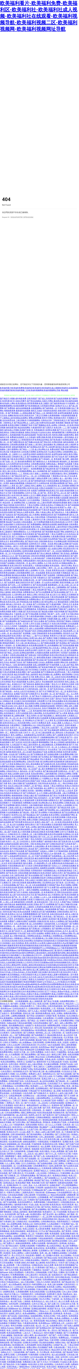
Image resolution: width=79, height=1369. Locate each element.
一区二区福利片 (58, 725)
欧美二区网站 (31, 827)
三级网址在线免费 (53, 1066)
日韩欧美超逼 (57, 1037)
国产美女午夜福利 (69, 1057)
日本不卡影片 (50, 1052)
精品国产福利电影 (57, 510)
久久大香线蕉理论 (50, 485)
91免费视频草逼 (29, 609)
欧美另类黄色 (43, 766)
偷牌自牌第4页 (33, 1105)
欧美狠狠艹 (24, 1219)
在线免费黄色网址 (67, 1001)
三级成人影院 (13, 807)
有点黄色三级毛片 (34, 681)
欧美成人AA (28, 1224)
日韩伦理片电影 (33, 761)
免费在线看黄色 (29, 560)
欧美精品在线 (43, 597)
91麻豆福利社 (27, 1279)
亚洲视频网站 (60, 776)
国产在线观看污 (41, 548)
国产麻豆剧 (71, 1342)
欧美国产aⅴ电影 (65, 507)
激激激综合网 (63, 1366)
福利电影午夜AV (51, 841)
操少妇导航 (44, 1204)
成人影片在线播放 (17, 824)
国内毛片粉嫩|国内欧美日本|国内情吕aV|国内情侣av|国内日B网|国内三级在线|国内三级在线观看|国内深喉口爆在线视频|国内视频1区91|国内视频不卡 (39, 952)
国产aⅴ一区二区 (30, 476)
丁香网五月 (10, 1103)
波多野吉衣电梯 (44, 1241)
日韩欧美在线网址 (32, 1260)
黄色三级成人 (70, 681)
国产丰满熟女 (22, 790)
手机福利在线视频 (30, 1299)
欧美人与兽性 (7, 919)
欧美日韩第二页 (37, 527)
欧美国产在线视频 (68, 652)
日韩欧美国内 (34, 1008)
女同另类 (64, 1357)
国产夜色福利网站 (34, 1134)
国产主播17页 (54, 1303)
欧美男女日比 (17, 815)
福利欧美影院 (11, 752)
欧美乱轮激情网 (25, 507)
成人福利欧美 (41, 1359)
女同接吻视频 (40, 1287)
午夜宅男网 (54, 1340)
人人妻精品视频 (25, 413)
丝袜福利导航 (49, 924)
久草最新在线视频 (42, 652)
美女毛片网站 (45, 1299)
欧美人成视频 (5, 703)
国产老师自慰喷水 (17, 880)
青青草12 (21, 1061)
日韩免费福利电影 (30, 1136)
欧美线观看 (55, 1233)
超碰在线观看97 (30, 1141)
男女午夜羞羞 (45, 759)
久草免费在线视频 (53, 1057)
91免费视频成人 (6, 928)
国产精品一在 (66, 846)
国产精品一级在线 (42, 786)
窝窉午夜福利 (21, 640)
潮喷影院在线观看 (49, 524)
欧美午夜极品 (17, 648)
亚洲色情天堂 (34, 544)
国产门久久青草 (46, 720)
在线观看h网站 (37, 1316)
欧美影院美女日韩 (50, 1144)
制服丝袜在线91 (30, 1139)
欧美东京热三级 (12, 602)
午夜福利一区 (9, 645)
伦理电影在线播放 (34, 1018)
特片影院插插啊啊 (55, 1040)
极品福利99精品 (42, 648)
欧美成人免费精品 (62, 1318)
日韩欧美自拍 (37, 1265)
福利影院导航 (58, 1117)
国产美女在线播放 (32, 875)
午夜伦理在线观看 (57, 597)
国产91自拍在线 (24, 1190)
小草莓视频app (7, 1086)
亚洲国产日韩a (27, 1069)
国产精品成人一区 (60, 916)
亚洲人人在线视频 (64, 805)
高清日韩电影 (61, 764)
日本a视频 (72, 1253)
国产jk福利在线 (24, 621)
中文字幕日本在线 (15, 756)
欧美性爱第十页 (32, 529)
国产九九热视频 (12, 1270)
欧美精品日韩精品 (60, 1175)
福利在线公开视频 (11, 430)
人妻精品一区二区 (27, 1233)
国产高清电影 (6, 1277)
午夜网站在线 (70, 432)
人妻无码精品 (68, 437)
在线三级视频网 (39, 665)
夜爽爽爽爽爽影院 (30, 914)
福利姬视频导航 (58, 432)
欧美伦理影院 (19, 459)
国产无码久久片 (54, 865)
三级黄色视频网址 (57, 1127)
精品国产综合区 (16, 662)
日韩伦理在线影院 (43, 725)
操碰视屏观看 (21, 904)
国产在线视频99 (48, 599)
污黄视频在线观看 (63, 575)
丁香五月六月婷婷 (42, 1282)
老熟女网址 (6, 1168)
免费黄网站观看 (54, 1025)
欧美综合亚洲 (40, 1025)
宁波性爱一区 (57, 1299)
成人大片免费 (64, 1301)
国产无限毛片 (47, 427)
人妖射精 (38, 1279)
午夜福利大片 (42, 577)
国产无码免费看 (35, 916)
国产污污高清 (26, 865)
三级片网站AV (9, 1146)
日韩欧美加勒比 (63, 911)
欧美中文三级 (5, 931)
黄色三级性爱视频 (19, 836)
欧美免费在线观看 (36, 645)
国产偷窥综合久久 (40, 461)
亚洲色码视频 (27, 551)
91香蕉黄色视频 (64, 408)
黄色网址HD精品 (22, 638)
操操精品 (63, 1187)
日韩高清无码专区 (38, 1366)
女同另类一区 (26, 696)
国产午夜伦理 (43, 510)
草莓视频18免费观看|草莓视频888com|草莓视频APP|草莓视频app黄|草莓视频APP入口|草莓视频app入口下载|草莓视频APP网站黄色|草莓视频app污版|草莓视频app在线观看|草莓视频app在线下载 (38, 947)
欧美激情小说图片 (69, 1296)
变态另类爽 (70, 1272)
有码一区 (19, 1103)
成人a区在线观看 (59, 1354)
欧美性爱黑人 (28, 565)
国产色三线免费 (48, 447)
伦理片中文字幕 (64, 1153)
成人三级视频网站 (59, 587)
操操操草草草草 (40, 551)
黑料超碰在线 (59, 626)
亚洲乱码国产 (27, 1066)
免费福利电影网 (50, 628)
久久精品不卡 (66, 495)
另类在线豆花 (35, 1219)
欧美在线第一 (55, 565)
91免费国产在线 (67, 861)
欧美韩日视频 (13, 425)
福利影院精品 (70, 742)
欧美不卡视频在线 (70, 1311)
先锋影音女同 (36, 911)
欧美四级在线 (53, 461)
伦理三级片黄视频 (26, 546)
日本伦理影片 (6, 1071)
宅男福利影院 (51, 517)
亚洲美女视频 (50, 430)
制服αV (62, 1144)
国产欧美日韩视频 (68, 894)
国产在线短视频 (6, 524)
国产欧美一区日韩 (63, 882)
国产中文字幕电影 (42, 635)
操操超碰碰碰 (24, 589)
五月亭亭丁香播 (71, 522)
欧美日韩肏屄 (46, 873)
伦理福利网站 (24, 558)
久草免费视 (14, 1289)
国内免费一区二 (60, 853)
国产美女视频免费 (51, 730)
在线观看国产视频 (55, 609)
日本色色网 (28, 1093)
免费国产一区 (63, 1100)
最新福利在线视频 (23, 410)
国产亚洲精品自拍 (25, 1170)
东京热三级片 (32, 926)
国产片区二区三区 (45, 836)
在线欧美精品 (53, 466)
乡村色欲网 (13, 1303)
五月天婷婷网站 (33, 500)
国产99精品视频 (16, 848)
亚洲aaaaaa (51, 1192)
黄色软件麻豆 (34, 626)
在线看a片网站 (59, 1086)
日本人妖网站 (9, 500)
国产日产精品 (72, 529)
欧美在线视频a (10, 885)
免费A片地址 (60, 1342)
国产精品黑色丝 (41, 894)
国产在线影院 (53, 471)
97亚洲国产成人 (68, 1224)
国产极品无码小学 (12, 1279)
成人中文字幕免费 (26, 718)
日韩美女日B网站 (65, 773)
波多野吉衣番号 (31, 650)
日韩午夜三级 (63, 616)
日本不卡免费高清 (38, 723)
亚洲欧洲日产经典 (59, 1122)
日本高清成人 (47, 916)
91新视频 (27, 1318)
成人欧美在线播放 (47, 1081)
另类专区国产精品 (9, 911)
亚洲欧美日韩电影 (55, 752)
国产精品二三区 (39, 413)
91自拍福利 (20, 1078)
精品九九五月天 (64, 517)
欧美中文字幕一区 (21, 1052)
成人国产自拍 (15, 894)
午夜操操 (68, 1132)
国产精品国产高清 (28, 631)
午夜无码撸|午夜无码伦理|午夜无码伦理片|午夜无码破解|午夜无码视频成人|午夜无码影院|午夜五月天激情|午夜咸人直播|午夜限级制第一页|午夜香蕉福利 (39, 974)
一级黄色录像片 (59, 1110)
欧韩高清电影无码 (49, 1219)
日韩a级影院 (59, 1238)
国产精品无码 (61, 640)
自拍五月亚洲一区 (27, 1267)
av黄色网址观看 (54, 793)
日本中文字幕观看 (66, 832)
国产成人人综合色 (66, 790)
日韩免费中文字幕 (44, 701)
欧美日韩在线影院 (18, 1231)
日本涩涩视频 (29, 1187)
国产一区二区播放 (32, 897)
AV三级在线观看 (45, 732)
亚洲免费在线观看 (7, 1178)
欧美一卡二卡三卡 (12, 1057)
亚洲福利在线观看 (11, 844)
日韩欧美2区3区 (43, 921)
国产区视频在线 (36, 754)
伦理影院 (61, 1059)
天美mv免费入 (56, 1311)
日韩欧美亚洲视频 (53, 558)
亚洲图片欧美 (68, 1141)
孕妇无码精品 (67, 783)
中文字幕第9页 (10, 790)
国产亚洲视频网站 (7, 788)
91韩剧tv (31, 1199)
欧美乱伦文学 (12, 1132)
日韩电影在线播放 (68, 865)
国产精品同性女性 (71, 1006)
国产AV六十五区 (63, 708)
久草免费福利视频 (30, 1127)
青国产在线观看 (57, 1047)
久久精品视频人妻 (40, 846)
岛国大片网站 (47, 401)
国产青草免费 (17, 822)
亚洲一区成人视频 (54, 723)
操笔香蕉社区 (32, 1231)
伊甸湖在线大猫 (25, 602)
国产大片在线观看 (16, 1216)
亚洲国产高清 (19, 694)
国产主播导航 (72, 493)
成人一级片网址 (65, 478)
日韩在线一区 (63, 425)
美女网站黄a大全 (45, 802)
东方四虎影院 (60, 788)
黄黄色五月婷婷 (67, 684)
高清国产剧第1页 (26, 430)
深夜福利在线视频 (65, 1182)
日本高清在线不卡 (20, 1008)
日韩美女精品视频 (17, 655)
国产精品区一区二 (63, 694)
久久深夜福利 (37, 1258)
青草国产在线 (16, 1296)
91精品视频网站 (12, 1233)
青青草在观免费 (70, 1088)
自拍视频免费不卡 (66, 1279)
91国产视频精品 (39, 425)
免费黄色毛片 (53, 800)
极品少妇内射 (60, 529)
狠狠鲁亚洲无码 (47, 514)
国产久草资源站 (39, 604)
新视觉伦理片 (5, 495)
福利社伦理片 (57, 873)
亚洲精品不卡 (71, 1103)
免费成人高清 (22, 708)
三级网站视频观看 (18, 1015)
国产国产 (53, 1335)
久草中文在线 (34, 623)
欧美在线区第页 (71, 795)
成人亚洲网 (46, 1146)
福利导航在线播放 (20, 916)
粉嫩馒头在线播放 (10, 1006)
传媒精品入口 (15, 439)
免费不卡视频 (17, 611)
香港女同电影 (14, 1320)
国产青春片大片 (27, 1028)
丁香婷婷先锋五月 (59, 420)
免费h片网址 (31, 1347)
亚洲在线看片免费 (52, 1306)
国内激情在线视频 (25, 665)
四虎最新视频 (15, 435)
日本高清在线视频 (49, 839)
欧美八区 (73, 1175)
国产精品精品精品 (21, 514)
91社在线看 (30, 1173)
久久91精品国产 (62, 924)
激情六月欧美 (73, 502)
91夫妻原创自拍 (19, 524)
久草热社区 (18, 1287)
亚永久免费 (49, 1265)
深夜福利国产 (12, 1209)
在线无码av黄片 (13, 1030)
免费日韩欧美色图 (43, 437)
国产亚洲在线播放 (43, 1199)
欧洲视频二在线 (29, 633)
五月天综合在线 (37, 1357)
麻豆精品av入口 (33, 643)
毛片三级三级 (21, 643)
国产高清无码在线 (30, 611)
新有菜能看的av (28, 1030)
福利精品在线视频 (27, 568)
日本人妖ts (66, 1291)
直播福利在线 (66, 766)
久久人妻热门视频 (12, 1163)
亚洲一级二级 (45, 1253)
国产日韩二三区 (14, 585)
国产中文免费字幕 (51, 887)
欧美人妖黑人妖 (46, 899)
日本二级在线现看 (46, 1136)
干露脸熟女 (37, 1270)
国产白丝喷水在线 (70, 1166)
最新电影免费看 (33, 931)
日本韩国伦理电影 (47, 406)
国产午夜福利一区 (45, 459)
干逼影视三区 (19, 614)
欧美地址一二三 (18, 868)
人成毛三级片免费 (36, 422)
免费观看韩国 (55, 766)
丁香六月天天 (53, 902)
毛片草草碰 (69, 1037)
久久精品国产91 (16, 744)
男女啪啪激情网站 (36, 679)
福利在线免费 (16, 909)
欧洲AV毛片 (14, 1040)
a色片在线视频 (73, 776)
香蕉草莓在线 (20, 1347)
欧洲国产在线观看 (28, 921)
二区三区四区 (41, 1173)
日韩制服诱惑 (25, 1303)
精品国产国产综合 (42, 1180)
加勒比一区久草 (11, 1219)
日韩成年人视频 (50, 616)
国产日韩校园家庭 (57, 1197)
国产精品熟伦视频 (59, 1328)
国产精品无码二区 (28, 657)
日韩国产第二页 (60, 1345)
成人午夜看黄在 (54, 894)
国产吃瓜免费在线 (69, 812)
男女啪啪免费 (47, 681)
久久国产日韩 (32, 1129)
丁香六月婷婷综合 (23, 1265)
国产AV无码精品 (32, 669)
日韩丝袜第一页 (38, 1110)
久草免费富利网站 (66, 1020)
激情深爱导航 (11, 427)
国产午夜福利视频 (53, 604)
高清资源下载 (53, 919)
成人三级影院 (28, 907)
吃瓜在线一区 (12, 1088)
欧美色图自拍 (21, 403)
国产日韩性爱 (20, 529)
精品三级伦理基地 (30, 744)
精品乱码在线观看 (30, 510)
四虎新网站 (67, 1207)
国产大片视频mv (18, 536)
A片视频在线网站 (66, 563)
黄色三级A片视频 (15, 783)
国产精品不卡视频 (7, 398)
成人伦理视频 (68, 759)
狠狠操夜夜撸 (9, 410)
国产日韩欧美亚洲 (53, 844)
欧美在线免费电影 (14, 1333)
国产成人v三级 (29, 648)
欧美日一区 (42, 1124)
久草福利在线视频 (42, 907)
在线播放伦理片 (10, 1011)
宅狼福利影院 (41, 633)
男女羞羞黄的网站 (30, 1311)
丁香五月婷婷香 (35, 839)
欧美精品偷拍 (6, 1091)
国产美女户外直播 (57, 795)
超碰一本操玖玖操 (28, 1340)
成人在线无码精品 (54, 1245)
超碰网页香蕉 (51, 556)
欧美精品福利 (68, 863)
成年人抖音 (18, 1161)
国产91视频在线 (47, 672)
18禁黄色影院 (70, 1047)
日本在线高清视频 (15, 1195)
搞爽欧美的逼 (13, 415)
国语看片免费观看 (25, 887)
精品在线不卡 (53, 1030)
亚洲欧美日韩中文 (57, 1003)
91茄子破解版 (21, 1364)
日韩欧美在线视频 (67, 1340)
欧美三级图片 (44, 403)
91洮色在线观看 (14, 810)
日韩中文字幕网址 (10, 1042)
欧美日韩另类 (7, 674)
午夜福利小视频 (42, 1233)
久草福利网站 (48, 1134)
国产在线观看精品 (9, 878)
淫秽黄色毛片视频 (14, 1153)
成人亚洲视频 (17, 597)
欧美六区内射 (43, 1003)
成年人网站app (70, 1098)
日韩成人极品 (28, 795)
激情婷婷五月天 (49, 1074)
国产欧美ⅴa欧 (23, 1214)
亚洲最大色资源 (53, 1255)
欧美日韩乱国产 (50, 807)
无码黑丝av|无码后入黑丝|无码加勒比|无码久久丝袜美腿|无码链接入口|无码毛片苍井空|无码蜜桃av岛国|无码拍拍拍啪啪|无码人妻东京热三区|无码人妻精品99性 (39, 962)
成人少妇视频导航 (40, 471)
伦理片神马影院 (30, 1197)
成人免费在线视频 (53, 1071)
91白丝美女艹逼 (54, 749)
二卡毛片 (14, 1248)
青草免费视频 (16, 1013)
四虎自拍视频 (31, 1124)
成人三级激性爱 (36, 1001)
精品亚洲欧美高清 (55, 1035)
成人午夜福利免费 (26, 800)
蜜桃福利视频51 (8, 643)
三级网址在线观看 (61, 1129)
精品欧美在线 (49, 527)
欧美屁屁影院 (30, 701)
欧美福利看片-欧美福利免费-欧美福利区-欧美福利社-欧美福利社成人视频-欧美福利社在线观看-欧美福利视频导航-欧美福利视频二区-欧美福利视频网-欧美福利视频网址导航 (38, 16)
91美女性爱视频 (8, 672)
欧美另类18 (59, 1265)
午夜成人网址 (45, 512)
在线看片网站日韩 (60, 662)
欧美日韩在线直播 (45, 1112)
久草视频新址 (45, 928)
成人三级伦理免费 (44, 502)
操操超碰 (36, 1149)
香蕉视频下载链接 (63, 422)
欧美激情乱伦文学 (21, 1071)
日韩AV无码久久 (12, 771)
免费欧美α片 (57, 781)
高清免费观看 (55, 861)
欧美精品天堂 (17, 793)
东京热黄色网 (10, 1214)
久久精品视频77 (54, 1224)
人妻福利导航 (17, 580)
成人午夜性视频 (24, 832)
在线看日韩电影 (21, 737)
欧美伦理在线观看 (55, 834)
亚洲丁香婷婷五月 (7, 737)
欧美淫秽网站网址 (19, 761)
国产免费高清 (38, 747)
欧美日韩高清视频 (37, 1291)
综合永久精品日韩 (15, 786)
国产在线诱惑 (9, 582)
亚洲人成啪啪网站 (69, 1066)
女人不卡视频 (42, 793)
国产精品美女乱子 (10, 1357)
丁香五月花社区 (15, 1337)
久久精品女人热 (64, 747)
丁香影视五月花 (57, 476)
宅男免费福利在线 (50, 1279)
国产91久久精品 (44, 587)
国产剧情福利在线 (38, 481)
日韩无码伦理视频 (37, 556)
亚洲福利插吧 (20, 1018)
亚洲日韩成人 (12, 1366)
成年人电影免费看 (14, 1318)
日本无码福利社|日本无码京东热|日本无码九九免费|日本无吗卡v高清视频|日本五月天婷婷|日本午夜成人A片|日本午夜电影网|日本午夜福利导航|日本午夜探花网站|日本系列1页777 (39, 988)
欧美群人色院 (52, 1020)
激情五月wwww (7, 1328)
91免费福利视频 (43, 522)
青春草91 (45, 1260)
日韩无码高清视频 (63, 1236)
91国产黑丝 (19, 1049)
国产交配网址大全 (22, 754)
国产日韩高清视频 (45, 580)
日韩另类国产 (32, 398)
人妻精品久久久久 (7, 556)
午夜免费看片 (15, 725)
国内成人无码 (11, 604)
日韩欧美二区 (26, 834)
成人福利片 (40, 1153)
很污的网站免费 (46, 761)
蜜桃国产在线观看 (65, 464)
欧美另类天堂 (57, 880)
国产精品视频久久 (47, 715)
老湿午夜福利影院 (15, 863)
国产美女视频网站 (39, 1209)
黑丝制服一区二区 (71, 926)
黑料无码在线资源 (64, 892)
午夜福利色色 (15, 452)
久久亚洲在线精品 (15, 609)
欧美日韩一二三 (60, 427)
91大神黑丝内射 (43, 483)
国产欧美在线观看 (13, 747)
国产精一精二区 (39, 507)
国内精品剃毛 (52, 1243)
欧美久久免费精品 (57, 921)
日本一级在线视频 (29, 1238)
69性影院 (27, 1083)
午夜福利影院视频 (67, 415)
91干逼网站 (58, 1076)
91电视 (17, 1262)
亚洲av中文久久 (61, 406)
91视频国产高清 (25, 425)
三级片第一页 (44, 689)
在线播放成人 (45, 890)
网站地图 (64, 390)
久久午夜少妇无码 (51, 563)
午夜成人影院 (46, 781)
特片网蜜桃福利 (54, 495)
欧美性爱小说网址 (44, 735)
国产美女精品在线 (13, 631)
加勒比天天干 (6, 1352)
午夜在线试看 (59, 1347)
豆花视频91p (44, 1250)
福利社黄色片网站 (70, 454)
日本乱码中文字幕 (68, 1303)
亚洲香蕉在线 (72, 890)
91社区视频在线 (10, 711)
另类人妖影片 (30, 880)
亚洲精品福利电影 (9, 933)
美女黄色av (29, 1287)
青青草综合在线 (58, 570)
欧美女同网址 (54, 815)
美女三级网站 (67, 848)
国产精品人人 (52, 1267)
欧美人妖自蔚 (28, 848)
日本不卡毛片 (38, 730)
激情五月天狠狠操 (68, 594)
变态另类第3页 (8, 529)
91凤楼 (3, 1362)
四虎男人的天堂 (35, 1115)
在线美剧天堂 (57, 1274)
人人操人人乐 (6, 1124)
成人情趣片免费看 (32, 706)
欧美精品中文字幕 (32, 1207)
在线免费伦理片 (56, 1325)
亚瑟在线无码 (42, 902)
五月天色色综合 (69, 534)
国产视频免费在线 (34, 1122)
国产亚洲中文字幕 (55, 1359)
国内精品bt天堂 (66, 481)
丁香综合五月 (37, 1333)
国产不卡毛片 (43, 1362)
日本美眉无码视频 (58, 817)
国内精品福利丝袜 (30, 587)
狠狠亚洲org (24, 1366)
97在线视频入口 (43, 1195)
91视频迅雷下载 (67, 573)
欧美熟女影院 (5, 456)
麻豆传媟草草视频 (42, 858)
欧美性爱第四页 (63, 556)
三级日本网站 (41, 568)
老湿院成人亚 (9, 640)
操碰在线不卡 (7, 781)
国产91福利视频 (52, 665)
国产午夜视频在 (60, 1028)
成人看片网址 (41, 1330)
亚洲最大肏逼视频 (27, 1245)
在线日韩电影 (55, 848)
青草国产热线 (32, 1349)
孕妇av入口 (44, 1311)
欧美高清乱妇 (55, 686)
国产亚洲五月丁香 (21, 616)
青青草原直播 (39, 1320)
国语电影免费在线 (43, 1013)
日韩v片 (14, 1180)
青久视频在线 (58, 444)
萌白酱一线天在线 (61, 778)
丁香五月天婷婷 (47, 498)
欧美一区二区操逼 (25, 604)
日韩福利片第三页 (19, 456)
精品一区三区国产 (30, 769)
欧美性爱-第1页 (8, 401)
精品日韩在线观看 (58, 1195)
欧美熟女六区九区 (15, 914)
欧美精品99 (29, 1049)
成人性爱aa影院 (63, 606)
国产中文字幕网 (45, 691)
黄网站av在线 (16, 1187)
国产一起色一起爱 (57, 614)
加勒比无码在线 (31, 432)
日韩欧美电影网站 (71, 1018)
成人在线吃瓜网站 (55, 548)
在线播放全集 (32, 817)
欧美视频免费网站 (25, 471)
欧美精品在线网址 (20, 418)
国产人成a (48, 1190)
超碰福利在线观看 (47, 706)
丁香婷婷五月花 (47, 500)
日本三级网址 (53, 478)
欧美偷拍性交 (34, 1146)
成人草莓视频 (24, 1308)
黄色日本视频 (16, 1325)
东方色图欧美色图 (42, 686)
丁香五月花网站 (33, 505)
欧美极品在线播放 (56, 718)
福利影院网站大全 (15, 667)
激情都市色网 (51, 413)
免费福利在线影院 (17, 437)
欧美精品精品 (19, 669)
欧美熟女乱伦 (57, 560)
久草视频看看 (43, 1197)
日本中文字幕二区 (32, 493)
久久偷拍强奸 (31, 502)
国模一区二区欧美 (53, 677)
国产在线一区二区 (9, 461)
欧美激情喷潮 (58, 761)
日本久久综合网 (13, 1045)
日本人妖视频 (11, 1190)
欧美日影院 (52, 1366)
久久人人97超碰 (58, 1078)
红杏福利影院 (57, 824)
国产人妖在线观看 (71, 718)
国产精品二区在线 (11, 652)
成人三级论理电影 (35, 1064)
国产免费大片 (9, 1243)
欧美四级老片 (9, 713)
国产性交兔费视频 (7, 805)
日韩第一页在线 (47, 544)
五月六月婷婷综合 (28, 1163)
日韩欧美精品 (57, 657)
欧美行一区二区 (12, 841)
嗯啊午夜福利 (41, 495)
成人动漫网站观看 (14, 1224)
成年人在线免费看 (36, 628)
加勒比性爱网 (41, 478)
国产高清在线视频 (66, 645)
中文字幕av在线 (28, 1098)
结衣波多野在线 (8, 420)
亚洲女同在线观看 (62, 599)
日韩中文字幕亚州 (48, 640)
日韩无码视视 (38, 1042)
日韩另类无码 (28, 858)
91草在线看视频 (7, 1129)
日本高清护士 (24, 841)
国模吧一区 (40, 1255)
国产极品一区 (62, 909)
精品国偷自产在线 (40, 752)
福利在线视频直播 (23, 408)
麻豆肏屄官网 (51, 606)
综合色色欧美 (43, 861)
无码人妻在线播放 (32, 764)
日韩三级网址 (59, 1163)
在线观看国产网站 (67, 815)
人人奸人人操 (45, 897)
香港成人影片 (28, 473)
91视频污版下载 (6, 459)
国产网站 (48, 1086)
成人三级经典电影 (63, 810)
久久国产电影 (57, 759)
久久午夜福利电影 (34, 531)
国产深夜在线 (30, 655)
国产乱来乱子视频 (62, 904)
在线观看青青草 (59, 1011)
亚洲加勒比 (22, 1011)
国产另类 (47, 1107)
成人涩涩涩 (68, 1035)
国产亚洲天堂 (48, 1115)
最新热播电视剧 (35, 1212)
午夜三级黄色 (42, 919)
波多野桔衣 (17, 1311)
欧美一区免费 (49, 679)
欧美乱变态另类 (21, 1306)
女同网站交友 (29, 1095)
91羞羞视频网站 (33, 420)
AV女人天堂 (42, 1139)
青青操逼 (61, 1008)
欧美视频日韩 (18, 1345)
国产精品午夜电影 (7, 505)
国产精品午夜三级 (37, 1071)
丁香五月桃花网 (37, 589)
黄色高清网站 (58, 802)
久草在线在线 (69, 732)
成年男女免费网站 (60, 836)
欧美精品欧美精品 (65, 870)
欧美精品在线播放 (47, 776)
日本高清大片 (41, 749)
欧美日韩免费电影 (68, 677)
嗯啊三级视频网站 (71, 1076)
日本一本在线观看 (37, 573)
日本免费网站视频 (66, 754)
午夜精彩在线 (34, 1100)
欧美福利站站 (70, 703)
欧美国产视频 (46, 1011)
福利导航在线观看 (44, 827)
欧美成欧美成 (17, 798)
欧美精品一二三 (16, 473)
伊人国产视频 (23, 839)
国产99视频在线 (18, 539)
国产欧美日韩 (11, 873)
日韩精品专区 (22, 1221)
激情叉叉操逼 (36, 410)
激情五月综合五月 (27, 1330)
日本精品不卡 (46, 623)
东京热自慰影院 (49, 713)
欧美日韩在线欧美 (71, 701)
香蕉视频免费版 (63, 829)
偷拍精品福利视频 (50, 1120)
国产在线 (69, 1151)
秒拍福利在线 (72, 764)
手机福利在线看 (10, 490)
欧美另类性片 (20, 505)
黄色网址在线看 (56, 858)
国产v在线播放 (42, 815)
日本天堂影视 (67, 749)
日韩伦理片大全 (72, 1197)
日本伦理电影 (5, 681)
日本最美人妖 (44, 669)
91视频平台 (32, 1241)
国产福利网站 (57, 928)
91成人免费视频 (57, 1151)
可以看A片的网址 (55, 452)
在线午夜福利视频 (66, 490)
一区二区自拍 (42, 1103)
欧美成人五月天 (61, 931)
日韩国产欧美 (51, 1015)
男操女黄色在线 (33, 640)
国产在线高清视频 (60, 398)
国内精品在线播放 (19, 575)
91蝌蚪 (61, 1272)
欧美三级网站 (17, 1253)
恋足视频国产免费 (45, 1347)
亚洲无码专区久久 (9, 723)
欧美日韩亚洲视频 (15, 510)
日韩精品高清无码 (62, 868)
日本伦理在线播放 (40, 1023)
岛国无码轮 (15, 1076)
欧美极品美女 (7, 614)
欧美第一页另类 (22, 623)
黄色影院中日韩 (29, 1296)
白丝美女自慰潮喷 (51, 582)
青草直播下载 (59, 459)
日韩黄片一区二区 (22, 788)
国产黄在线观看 (15, 1037)
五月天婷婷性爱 (12, 464)
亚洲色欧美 (58, 1313)
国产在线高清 (57, 926)
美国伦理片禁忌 (58, 1228)
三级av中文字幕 (27, 677)
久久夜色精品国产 (38, 558)
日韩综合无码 (46, 420)
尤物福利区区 (20, 766)
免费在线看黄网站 (20, 1277)
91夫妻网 (59, 1018)
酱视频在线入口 (34, 1168)
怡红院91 (4, 1313)
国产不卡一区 (71, 592)
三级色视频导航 (50, 773)
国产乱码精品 (43, 756)
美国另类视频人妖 (66, 582)
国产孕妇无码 (45, 442)
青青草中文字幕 (56, 635)
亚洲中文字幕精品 (55, 546)
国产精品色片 (26, 810)
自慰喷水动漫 (28, 686)
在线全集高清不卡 (53, 1156)
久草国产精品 (65, 902)
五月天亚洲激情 (6, 1105)
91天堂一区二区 (50, 747)
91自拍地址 (4, 1248)
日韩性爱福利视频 (40, 865)
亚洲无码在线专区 (7, 829)
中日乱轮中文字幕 (69, 1071)
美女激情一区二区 (48, 694)
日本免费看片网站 (22, 1086)
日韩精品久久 (6, 1100)
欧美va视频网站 (29, 1313)
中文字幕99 (24, 1357)
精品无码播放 (44, 674)
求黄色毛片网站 (13, 1192)
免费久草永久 (40, 677)
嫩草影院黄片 (6, 1069)
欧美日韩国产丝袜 (32, 781)
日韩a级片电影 (33, 1151)
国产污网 (71, 1158)
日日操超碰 (46, 1158)
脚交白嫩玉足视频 (61, 544)
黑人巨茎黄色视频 (61, 720)
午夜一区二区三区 (11, 718)
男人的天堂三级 (24, 481)
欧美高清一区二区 (26, 856)
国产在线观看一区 (32, 1158)
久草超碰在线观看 (26, 548)
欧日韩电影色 (70, 655)
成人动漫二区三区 (68, 585)
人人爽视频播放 (8, 628)
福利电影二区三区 (43, 1032)
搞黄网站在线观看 (15, 907)
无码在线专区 (66, 1209)
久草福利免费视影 (45, 1296)
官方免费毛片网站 (19, 1168)
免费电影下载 (57, 553)
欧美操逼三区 (32, 691)
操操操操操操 (17, 795)
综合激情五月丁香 (27, 1359)
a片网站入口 (45, 1105)
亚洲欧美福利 (45, 703)
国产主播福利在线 (8, 1199)
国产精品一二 (28, 635)
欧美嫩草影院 (59, 1190)
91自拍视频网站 (32, 536)
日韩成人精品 (66, 648)
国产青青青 (67, 1231)
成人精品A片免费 (25, 606)
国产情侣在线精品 (34, 401)
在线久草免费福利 (16, 1272)
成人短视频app (25, 1042)
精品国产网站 (59, 531)
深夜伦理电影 (17, 592)
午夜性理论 (30, 1272)
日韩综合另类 (18, 478)
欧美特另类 (49, 1277)
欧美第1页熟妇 (33, 904)
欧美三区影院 (29, 1228)
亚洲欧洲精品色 (22, 645)
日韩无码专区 (69, 1284)
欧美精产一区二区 (58, 1049)
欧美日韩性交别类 (66, 471)
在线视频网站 (36, 408)
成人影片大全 (55, 594)
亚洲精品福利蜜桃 (26, 652)
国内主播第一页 (29, 863)
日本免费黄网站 (60, 500)
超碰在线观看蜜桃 (23, 1243)
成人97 (74, 1219)
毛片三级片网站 (6, 1049)
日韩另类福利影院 (55, 1006)
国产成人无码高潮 (45, 398)
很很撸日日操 (38, 602)
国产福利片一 (25, 468)
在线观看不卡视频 (7, 1074)
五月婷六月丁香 (6, 1151)
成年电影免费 (20, 398)
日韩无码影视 (16, 1032)
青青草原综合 (30, 539)
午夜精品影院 (43, 1141)
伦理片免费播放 (37, 1052)
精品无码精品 (51, 1320)
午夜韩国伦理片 (27, 1294)
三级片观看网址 (12, 449)
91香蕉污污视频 (33, 899)
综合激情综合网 (15, 1141)
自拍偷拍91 (40, 1015)
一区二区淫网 (47, 1216)
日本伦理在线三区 (69, 1156)
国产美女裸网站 (41, 812)
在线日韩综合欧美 (57, 914)
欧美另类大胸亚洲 (30, 742)
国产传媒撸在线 (33, 456)
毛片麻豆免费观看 (51, 1064)
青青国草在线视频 (34, 575)
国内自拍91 (30, 1328)
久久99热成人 (57, 1098)
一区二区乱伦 (28, 1153)
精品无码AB (5, 1299)
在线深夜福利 (23, 853)
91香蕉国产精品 (53, 885)
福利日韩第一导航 (26, 844)
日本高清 (71, 1049)
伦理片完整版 (63, 1335)
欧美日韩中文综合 (53, 740)
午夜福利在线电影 (49, 410)
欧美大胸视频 (56, 819)
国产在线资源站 (36, 788)
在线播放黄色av (30, 735)
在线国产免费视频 (38, 490)
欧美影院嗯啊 (18, 406)
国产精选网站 (50, 810)
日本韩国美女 (19, 919)
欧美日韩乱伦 (45, 1349)
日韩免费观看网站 (30, 667)
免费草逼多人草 (58, 1323)
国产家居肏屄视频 (45, 667)
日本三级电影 (68, 546)
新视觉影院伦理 (27, 439)
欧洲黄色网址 (36, 1214)
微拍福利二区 (64, 461)
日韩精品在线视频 (53, 878)
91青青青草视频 (41, 800)
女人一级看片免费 (27, 1088)
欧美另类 (57, 1149)
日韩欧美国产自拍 (16, 1081)
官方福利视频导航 (32, 776)
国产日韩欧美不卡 (41, 1093)
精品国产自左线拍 (13, 522)
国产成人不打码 (17, 1158)
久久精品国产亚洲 (48, 1100)
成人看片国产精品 (37, 829)
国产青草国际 (13, 413)
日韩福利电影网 (65, 1267)
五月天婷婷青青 (46, 1226)
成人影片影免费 (67, 1139)
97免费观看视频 (17, 1274)
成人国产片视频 (15, 1139)
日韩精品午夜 (7, 701)
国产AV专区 (46, 1207)
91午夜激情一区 (72, 403)
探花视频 (14, 1110)
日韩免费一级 (30, 902)
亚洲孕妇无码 (41, 452)
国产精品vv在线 (46, 1129)
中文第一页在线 (44, 570)
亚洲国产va (31, 1061)
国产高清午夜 (43, 914)
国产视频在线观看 (57, 756)
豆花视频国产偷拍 (42, 1049)
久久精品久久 (67, 723)
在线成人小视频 (46, 851)
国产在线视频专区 (29, 783)
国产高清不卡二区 (19, 931)
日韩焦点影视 (55, 1170)
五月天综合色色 (34, 708)
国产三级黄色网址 (42, 848)
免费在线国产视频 (57, 449)
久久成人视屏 (25, 1132)
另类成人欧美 (50, 1059)
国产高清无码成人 (57, 689)
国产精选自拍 (28, 684)
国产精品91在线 (31, 541)
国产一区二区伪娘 (62, 727)
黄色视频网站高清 (16, 1025)
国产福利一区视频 (18, 1003)
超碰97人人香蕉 (8, 485)
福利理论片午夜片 (66, 589)
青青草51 (23, 1064)
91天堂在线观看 (16, 858)
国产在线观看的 (41, 466)
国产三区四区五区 (62, 1134)
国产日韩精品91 (29, 793)
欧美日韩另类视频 (59, 623)
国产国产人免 (39, 1156)
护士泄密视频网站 (70, 1185)
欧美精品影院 (68, 439)
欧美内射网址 (5, 798)
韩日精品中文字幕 (28, 577)
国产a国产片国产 (18, 827)
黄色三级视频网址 (70, 473)
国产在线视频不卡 (39, 1035)
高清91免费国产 (37, 841)
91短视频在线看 (60, 541)
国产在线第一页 (15, 1136)
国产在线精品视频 (51, 754)
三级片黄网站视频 (40, 834)
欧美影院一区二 (7, 1035)
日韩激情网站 (67, 452)
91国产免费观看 (30, 1337)
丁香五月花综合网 (66, 1270)
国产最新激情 (5, 715)
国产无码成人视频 (58, 1250)
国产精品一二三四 (26, 449)
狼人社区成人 (54, 648)
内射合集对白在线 (43, 560)
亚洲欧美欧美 (12, 1185)
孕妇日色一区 (5, 759)
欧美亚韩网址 (16, 551)
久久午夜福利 (30, 437)
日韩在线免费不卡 (27, 1006)
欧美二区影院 (63, 1042)
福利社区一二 (32, 766)
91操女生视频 (42, 1289)
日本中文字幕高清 (15, 749)
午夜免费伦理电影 (58, 536)
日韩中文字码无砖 (11, 589)
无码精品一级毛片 (11, 546)
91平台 (42, 1231)
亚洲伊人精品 (40, 822)
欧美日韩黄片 (17, 635)
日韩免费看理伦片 (40, 1166)
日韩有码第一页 (72, 1059)
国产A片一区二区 (59, 691)
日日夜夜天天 (7, 669)
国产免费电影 (9, 408)
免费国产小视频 (14, 921)
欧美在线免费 (30, 553)
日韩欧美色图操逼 (17, 432)
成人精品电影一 (70, 1359)
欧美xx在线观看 (24, 911)
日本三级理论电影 (17, 875)
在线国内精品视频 (55, 1095)
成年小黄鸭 (29, 1335)
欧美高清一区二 (55, 783)
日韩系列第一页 (21, 563)
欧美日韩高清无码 (26, 415)
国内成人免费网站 (32, 727)
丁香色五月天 (66, 604)
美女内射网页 (66, 686)
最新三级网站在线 (28, 1112)
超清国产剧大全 (17, 1207)
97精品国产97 (34, 1091)
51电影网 (39, 1187)
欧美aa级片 (17, 1197)
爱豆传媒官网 (25, 1270)
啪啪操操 (8, 1212)
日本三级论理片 (31, 1274)
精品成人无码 (64, 1219)
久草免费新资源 (14, 466)
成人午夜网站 (34, 514)
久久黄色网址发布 (19, 594)
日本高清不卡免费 (62, 1364)
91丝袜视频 (62, 1212)
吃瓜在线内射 (68, 781)
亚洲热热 (55, 1105)
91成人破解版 (7, 1335)
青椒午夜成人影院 (59, 1199)
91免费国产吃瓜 (57, 1180)
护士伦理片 (42, 1045)
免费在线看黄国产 (32, 1216)
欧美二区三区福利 (25, 752)
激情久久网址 (32, 594)
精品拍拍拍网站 (24, 427)
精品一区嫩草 (38, 810)
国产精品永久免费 (20, 512)
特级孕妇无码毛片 (7, 1059)
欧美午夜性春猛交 (60, 769)
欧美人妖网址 (52, 425)
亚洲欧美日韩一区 (30, 580)
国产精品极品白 (29, 815)
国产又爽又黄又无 (16, 1173)
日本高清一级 (68, 1124)
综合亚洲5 (30, 1255)
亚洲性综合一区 (64, 771)
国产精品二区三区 (51, 589)
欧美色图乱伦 (20, 1129)
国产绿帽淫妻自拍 (17, 442)
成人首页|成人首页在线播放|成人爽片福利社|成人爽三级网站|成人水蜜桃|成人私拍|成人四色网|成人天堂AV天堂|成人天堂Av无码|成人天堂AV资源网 (39, 969)
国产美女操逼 (38, 660)
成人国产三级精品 (23, 485)
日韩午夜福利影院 (18, 1134)
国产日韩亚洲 (60, 737)
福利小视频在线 (6, 1047)
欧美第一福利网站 (35, 790)
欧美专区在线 (32, 488)
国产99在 (30, 1015)
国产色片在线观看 (64, 1074)
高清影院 (7, 1253)
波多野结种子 (55, 652)
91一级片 (9, 1347)
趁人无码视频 (63, 485)
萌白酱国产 (44, 1127)
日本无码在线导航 (39, 1083)
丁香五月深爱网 (56, 534)
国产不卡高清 (30, 1103)
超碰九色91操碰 (28, 1262)
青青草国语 (5, 1187)
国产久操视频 (9, 1120)
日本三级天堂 (18, 706)
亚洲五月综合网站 (15, 769)
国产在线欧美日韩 (48, 764)
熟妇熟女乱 (68, 1294)
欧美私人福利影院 (58, 669)
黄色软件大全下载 (70, 633)
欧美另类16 (17, 1127)
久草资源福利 (16, 1093)
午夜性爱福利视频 (36, 616)
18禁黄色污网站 (61, 706)
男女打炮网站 (66, 885)
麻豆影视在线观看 (22, 829)
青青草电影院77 (64, 1221)
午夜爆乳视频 (52, 619)
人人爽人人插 (23, 498)
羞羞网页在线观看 (47, 868)
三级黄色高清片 (28, 1192)
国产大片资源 (7, 764)
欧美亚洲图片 (21, 672)
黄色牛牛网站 (47, 418)
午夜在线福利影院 (45, 1238)
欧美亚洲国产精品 (30, 798)
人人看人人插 (7, 902)
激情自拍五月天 (50, 805)
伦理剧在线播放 (31, 459)
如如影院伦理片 (51, 1187)
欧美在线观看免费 (66, 1120)
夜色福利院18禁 (39, 711)
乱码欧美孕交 (45, 1354)
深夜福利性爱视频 (59, 502)
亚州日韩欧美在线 (62, 1277)
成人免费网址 (55, 674)
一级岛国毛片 (9, 623)
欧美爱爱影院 (23, 544)
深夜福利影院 (19, 902)
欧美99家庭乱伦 (14, 577)
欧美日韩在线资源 (65, 822)
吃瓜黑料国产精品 (55, 539)
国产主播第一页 (37, 582)
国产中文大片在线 (64, 430)
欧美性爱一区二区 (70, 928)
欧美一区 (60, 1132)
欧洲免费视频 (36, 468)
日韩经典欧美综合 (45, 541)
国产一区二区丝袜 (54, 551)
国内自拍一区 (25, 771)
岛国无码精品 (24, 1316)
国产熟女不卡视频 (39, 696)
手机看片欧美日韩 (43, 435)
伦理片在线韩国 (22, 713)
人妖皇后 (69, 1323)
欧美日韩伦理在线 (57, 655)
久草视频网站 (6, 1020)
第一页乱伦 (52, 1330)
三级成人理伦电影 (62, 1136)
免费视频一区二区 (50, 790)
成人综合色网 (68, 856)
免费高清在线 (57, 863)
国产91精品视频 (31, 614)
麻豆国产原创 (41, 1040)
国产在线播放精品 (67, 800)
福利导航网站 (67, 674)
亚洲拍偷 (63, 1243)
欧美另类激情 (28, 534)
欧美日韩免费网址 (8, 1061)
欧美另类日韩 (17, 495)
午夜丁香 (57, 1296)
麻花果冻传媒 (59, 401)
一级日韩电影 (41, 1095)
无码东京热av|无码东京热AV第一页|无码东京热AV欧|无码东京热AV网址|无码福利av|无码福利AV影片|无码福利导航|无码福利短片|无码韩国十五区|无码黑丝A (39, 940)
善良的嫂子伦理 (38, 1182)
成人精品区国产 (16, 633)
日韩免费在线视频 (17, 444)
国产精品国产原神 (70, 1352)
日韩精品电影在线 (17, 689)
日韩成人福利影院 (20, 1212)
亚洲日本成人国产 (59, 1146)
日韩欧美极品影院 (47, 529)
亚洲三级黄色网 (56, 1166)
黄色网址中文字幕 (32, 720)
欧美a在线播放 (40, 1069)
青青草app (55, 1107)
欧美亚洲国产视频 (23, 1182)
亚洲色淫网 (69, 1040)
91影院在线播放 (52, 481)
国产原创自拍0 (56, 1088)
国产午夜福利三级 (7, 1221)
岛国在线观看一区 (36, 892)
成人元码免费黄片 (36, 924)
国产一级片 (54, 1023)
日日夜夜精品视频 (24, 1166)
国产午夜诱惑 (45, 875)
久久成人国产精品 (67, 665)
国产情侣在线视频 (20, 679)
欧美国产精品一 (68, 696)
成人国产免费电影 (58, 1161)
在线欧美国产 (55, 1185)
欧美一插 (70, 1086)
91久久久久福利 (59, 488)
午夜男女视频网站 (9, 853)
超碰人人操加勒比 (42, 473)
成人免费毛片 (49, 788)
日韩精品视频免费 (43, 631)
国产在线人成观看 (71, 1325)
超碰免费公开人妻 (43, 863)
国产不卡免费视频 (47, 904)
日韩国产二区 (28, 786)
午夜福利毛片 (22, 1059)
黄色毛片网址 (66, 565)
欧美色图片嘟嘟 (52, 832)
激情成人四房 (73, 713)
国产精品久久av (47, 853)
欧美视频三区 (57, 631)
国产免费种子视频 (50, 638)
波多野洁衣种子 (72, 1032)
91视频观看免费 (66, 660)
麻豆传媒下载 (51, 829)
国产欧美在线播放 (58, 592)
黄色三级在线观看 (11, 619)
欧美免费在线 (41, 1030)
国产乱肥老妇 (50, 621)
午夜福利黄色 (19, 1124)
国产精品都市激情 (42, 534)
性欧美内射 (40, 1192)
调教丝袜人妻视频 (30, 1250)
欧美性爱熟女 (47, 1091)
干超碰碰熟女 (23, 626)
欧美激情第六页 (50, 892)
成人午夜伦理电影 (38, 517)
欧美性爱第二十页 (48, 1008)
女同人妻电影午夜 (21, 924)
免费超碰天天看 (29, 1362)
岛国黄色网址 (68, 435)
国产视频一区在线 (7, 754)
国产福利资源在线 (57, 403)
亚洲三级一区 (14, 1098)
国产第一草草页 (46, 493)
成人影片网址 (38, 807)
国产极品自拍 (51, 507)
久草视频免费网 (22, 1291)
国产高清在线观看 (40, 585)
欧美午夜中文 (20, 1105)
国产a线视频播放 (49, 911)
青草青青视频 (32, 403)
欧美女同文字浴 (27, 894)
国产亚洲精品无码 (34, 447)
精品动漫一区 (8, 502)
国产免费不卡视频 (59, 798)
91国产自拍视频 (41, 856)
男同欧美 (47, 1122)
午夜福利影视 (20, 1151)
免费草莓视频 (39, 1202)
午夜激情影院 (17, 802)
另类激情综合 (42, 609)
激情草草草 (41, 1061)
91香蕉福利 (40, 1267)
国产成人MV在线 (68, 878)
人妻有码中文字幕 (38, 519)
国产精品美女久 (58, 512)
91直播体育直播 (71, 570)
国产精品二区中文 (17, 890)
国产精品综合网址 (53, 1231)
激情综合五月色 (31, 1161)
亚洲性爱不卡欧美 (54, 1294)
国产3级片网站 (13, 1028)
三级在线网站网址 (43, 1098)
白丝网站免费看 (16, 587)
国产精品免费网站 (7, 638)
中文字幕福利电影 (60, 851)
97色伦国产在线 (24, 933)
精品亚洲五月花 (52, 490)
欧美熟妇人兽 (20, 1107)
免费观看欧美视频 (7, 766)
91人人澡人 (7, 1117)
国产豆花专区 (17, 742)
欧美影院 (62, 1015)
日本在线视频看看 (39, 885)
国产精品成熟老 (33, 759)
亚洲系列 (54, 1337)
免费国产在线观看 (19, 698)
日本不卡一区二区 (30, 732)
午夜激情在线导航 (30, 1323)
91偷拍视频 (65, 1173)
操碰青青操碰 (62, 524)
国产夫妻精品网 (71, 456)
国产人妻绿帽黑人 (36, 1178)
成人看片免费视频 (45, 769)
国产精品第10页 (68, 1282)
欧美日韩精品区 (54, 846)
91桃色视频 (33, 1354)
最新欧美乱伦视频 (42, 684)
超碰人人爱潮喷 (28, 1057)
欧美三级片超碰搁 (55, 1284)
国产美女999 (48, 1214)
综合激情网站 (34, 1221)
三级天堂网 (5, 1015)
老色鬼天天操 (43, 594)
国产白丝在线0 (44, 817)
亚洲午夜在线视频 (19, 899)
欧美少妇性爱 (59, 899)
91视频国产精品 (15, 1323)
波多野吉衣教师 (29, 454)
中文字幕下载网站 (11, 730)
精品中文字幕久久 (11, 1294)
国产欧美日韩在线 (17, 650)
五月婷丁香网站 (19, 861)
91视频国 (58, 1333)
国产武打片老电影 (20, 892)
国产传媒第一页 (32, 1352)
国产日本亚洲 (66, 844)
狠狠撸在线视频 (8, 740)
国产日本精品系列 (62, 1115)
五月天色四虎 (65, 466)
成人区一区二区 (42, 1325)
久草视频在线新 (43, 476)
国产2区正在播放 (37, 621)
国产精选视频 (47, 531)
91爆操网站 (40, 1245)
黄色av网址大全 (50, 602)
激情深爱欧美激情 (43, 657)
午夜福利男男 (36, 427)
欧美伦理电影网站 (11, 507)
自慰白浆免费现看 (14, 1083)
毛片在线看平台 (27, 466)
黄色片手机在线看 (17, 851)
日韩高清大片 (5, 476)
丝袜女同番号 (20, 401)
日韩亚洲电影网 (15, 1095)
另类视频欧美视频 (14, 1362)
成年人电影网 (70, 444)
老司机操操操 (57, 437)
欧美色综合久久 (38, 1301)
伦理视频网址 (72, 1127)
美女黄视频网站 (12, 558)
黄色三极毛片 (39, 1066)
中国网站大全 (47, 778)
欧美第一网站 (34, 512)
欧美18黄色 (45, 1151)
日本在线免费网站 (12, 1112)
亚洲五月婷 (46, 1078)
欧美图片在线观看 (61, 498)
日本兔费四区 (48, 1018)
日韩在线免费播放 (60, 580)
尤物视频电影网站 (47, 737)
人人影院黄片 (22, 1178)
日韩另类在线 (43, 783)
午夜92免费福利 (43, 655)
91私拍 (64, 1025)
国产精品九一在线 (9, 665)
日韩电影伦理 (30, 483)
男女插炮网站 (44, 536)
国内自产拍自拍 (62, 698)
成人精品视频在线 (45, 744)
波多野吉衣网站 (12, 468)
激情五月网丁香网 (59, 1054)
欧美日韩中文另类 (36, 1364)
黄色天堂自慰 (55, 907)
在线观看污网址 (25, 730)
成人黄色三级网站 (36, 563)
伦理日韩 (16, 1069)
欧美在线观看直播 (17, 776)
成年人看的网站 (66, 1023)
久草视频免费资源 (61, 744)
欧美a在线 (75, 1069)
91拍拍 (66, 1061)
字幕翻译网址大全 (28, 725)
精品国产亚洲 (30, 919)
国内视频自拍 (34, 873)
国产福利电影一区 (49, 408)
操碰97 (49, 1110)
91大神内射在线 (31, 689)
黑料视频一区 (22, 1146)
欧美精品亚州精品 (42, 439)
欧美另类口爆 (54, 1139)
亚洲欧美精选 (51, 1042)
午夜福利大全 (7, 616)
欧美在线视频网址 (55, 633)
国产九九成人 (34, 1011)
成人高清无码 (66, 558)
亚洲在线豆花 (9, 1182)
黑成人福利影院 (31, 674)
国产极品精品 (32, 836)
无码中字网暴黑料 (49, 708)
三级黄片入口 (17, 454)
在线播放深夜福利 (59, 897)
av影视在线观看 (65, 887)
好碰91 (43, 1020)
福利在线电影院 (45, 926)
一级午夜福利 (11, 606)
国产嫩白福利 (68, 657)
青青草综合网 (19, 781)
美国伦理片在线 (16, 732)
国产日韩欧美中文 (32, 694)
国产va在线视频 (33, 672)
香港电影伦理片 (59, 418)
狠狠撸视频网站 (6, 406)
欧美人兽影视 (73, 1349)
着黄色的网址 (68, 824)
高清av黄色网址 (37, 773)
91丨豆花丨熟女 (26, 1185)
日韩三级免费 (29, 1195)
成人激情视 (40, 1262)
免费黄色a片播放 (66, 730)
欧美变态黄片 (60, 679)
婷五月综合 (40, 1057)
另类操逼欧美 (39, 430)
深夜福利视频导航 (19, 447)
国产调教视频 (25, 1209)
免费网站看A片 (35, 599)
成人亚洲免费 (9, 1265)
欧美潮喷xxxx (44, 1323)
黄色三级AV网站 (35, 713)
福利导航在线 (9, 904)
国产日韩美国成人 (70, 635)
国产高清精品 (61, 643)
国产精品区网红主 (21, 422)
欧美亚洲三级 (45, 1274)
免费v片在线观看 (39, 1243)
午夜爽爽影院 (17, 534)
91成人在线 (34, 1204)
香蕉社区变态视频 (53, 573)
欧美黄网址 (49, 1364)
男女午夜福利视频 (19, 681)
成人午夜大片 (51, 1301)
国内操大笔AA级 (62, 447)
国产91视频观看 (62, 468)
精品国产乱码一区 (68, 740)
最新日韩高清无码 (23, 582)
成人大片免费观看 (12, 1054)
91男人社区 (36, 1318)
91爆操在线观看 (18, 570)
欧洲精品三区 (68, 834)
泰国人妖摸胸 (13, 773)
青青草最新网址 (18, 703)
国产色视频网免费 (61, 514)
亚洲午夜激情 (70, 725)
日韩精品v (4, 1289)
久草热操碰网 (30, 1345)
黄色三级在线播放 (45, 444)
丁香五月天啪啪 (41, 415)
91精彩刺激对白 (56, 473)
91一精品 (35, 1132)
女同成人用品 (13, 548)
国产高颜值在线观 (30, 662)
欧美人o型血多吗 (54, 696)
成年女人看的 (70, 914)
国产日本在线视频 (69, 577)
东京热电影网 (26, 846)
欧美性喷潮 (48, 1028)
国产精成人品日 (44, 1054)
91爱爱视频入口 (35, 778)
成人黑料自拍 (57, 732)
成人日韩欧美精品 (23, 1258)
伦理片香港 (13, 1064)
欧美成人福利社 (12, 519)
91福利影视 (37, 1144)
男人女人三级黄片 (68, 1306)
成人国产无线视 (10, 832)
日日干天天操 (64, 711)
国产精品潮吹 (53, 1209)
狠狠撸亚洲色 (67, 551)
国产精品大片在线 (10, 1267)
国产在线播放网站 (9, 621)
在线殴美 (66, 1069)
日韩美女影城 (71, 817)
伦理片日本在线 (8, 599)
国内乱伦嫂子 (30, 478)
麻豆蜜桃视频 (26, 660)
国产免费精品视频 (22, 1035)
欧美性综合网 (11, 887)
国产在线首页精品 (60, 667)
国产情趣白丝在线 (32, 442)
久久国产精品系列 (68, 1178)
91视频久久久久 (72, 1163)
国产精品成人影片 (44, 1175)
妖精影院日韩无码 (43, 454)
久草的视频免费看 (22, 573)
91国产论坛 (32, 1003)
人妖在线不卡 (67, 819)
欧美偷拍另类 (59, 1112)
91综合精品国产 (18, 553)
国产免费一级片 (17, 1226)
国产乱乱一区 (27, 1320)
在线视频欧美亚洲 (38, 878)
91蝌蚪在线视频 (41, 546)
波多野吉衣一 (44, 1161)
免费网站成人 (64, 1337)
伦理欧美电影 (57, 442)
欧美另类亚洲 (68, 1204)
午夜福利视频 (19, 1352)
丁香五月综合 (32, 861)
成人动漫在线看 (24, 527)
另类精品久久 (54, 1173)
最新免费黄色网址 (34, 882)
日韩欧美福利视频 (21, 1047)
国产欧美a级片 (56, 439)
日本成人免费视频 (45, 662)
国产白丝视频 (14, 568)
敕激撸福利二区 (54, 585)
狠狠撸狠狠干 (11, 1156)
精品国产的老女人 (30, 1037)
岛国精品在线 (5, 594)
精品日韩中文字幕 (59, 1349)
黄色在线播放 (57, 701)
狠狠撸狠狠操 (11, 870)
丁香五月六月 (55, 684)
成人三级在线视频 (38, 740)
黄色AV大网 (50, 1236)
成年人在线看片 (6, 778)
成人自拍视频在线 (21, 928)
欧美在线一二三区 (71, 1313)
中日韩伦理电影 (24, 870)
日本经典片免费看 (28, 452)
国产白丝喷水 (36, 771)
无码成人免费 (72, 897)
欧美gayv (71, 1212)
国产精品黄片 (21, 500)
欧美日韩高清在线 (57, 522)
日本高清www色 (32, 1081)
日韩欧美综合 (7, 694)
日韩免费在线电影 (38, 464)
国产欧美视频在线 (32, 406)
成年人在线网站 (31, 570)
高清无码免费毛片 (25, 1202)
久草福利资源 (73, 1122)
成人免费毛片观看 (7, 1354)
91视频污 (70, 1078)
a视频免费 (71, 1195)
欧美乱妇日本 (28, 822)
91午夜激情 (54, 1362)
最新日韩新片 (34, 498)
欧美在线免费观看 (61, 1216)
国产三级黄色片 (69, 609)
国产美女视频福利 (19, 1241)
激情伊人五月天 (29, 495)
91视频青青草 (56, 1141)
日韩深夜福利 (40, 1294)
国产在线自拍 (7, 514)
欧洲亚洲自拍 (63, 628)
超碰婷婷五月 (70, 531)
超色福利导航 (72, 679)
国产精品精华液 (49, 468)
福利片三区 (22, 1199)
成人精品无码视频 (7, 819)
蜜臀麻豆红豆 (16, 1299)
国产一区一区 (51, 822)
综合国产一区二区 (50, 1270)
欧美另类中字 (34, 737)
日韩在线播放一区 (28, 522)
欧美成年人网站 (8, 403)
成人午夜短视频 (27, 1282)
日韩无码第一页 (58, 1032)
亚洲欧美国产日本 (16, 1260)
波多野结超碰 (57, 454)
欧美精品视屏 (5, 635)
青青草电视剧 (45, 1037)
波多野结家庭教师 (65, 413)
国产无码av (66, 1107)
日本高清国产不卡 (55, 1083)
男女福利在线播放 (46, 1342)
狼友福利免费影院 (25, 461)
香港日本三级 (29, 1013)
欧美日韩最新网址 (45, 1345)
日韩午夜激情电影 (68, 907)
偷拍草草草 (56, 1282)
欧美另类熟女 (24, 464)
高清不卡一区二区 (17, 727)
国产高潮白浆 (34, 928)
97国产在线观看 (48, 575)
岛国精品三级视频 (30, 597)
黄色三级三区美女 (9, 471)
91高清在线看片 (64, 519)
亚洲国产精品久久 (41, 1170)
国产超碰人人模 (31, 444)
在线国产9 (29, 1025)
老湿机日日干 (17, 684)
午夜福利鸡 (39, 1236)
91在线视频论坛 (58, 703)
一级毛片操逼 (21, 926)
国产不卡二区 (51, 1153)
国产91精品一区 (18, 720)
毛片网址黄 (45, 1352)
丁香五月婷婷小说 (32, 715)
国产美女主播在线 (44, 553)
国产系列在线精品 (47, 931)
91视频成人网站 (38, 606)
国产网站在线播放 (70, 560)
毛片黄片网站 (20, 819)
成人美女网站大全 (42, 449)
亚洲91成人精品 (35, 638)
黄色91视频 (49, 1333)
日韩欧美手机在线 (66, 1248)
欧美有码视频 (15, 657)
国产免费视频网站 (34, 524)
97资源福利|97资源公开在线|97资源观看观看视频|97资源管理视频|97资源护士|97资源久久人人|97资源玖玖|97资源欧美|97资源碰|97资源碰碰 (39, 981)
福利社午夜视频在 (71, 1083)
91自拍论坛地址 (44, 432)
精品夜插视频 (50, 909)
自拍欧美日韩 (5, 539)
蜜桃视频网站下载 (45, 742)
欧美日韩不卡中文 (71, 735)
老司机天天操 (15, 846)
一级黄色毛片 (7, 924)
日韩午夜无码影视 (19, 882)
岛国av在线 (11, 1023)
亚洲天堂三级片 (44, 650)
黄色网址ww (6, 1008)
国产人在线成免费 (11, 856)
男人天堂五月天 (18, 1255)
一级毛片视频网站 (32, 890)
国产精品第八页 (65, 1330)
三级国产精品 (43, 1340)
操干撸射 (71, 1214)
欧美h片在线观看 (41, 718)
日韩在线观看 (34, 853)
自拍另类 (34, 1047)
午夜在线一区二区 (61, 1226)
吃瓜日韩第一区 (19, 1349)
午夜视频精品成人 (49, 870)
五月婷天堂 (70, 1228)
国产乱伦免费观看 (43, 592)
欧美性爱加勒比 (13, 1340)
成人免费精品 (60, 1214)
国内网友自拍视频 (59, 1241)
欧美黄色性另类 (24, 490)
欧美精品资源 (40, 844)
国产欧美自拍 (71, 1112)
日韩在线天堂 (51, 519)
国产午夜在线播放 (43, 824)
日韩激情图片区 (70, 827)
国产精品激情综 (70, 873)
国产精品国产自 (24, 878)
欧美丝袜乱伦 (5, 899)
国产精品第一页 (62, 1081)
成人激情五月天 (22, 628)
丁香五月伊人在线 (47, 727)
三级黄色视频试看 (44, 1313)
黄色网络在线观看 (11, 800)
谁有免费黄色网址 (17, 541)
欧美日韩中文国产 (47, 698)
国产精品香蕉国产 (32, 851)
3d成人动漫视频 (39, 619)
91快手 (61, 1262)
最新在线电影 (45, 456)
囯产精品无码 (17, 476)
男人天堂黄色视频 (20, 778)
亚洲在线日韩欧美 (38, 832)
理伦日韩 (38, 1028)
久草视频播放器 (31, 1226)
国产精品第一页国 (27, 812)
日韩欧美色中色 (14, 834)
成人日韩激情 (59, 742)
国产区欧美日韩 (64, 841)
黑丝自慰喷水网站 (32, 703)
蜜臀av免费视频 (35, 418)
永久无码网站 (22, 1074)
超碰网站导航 (19, 502)
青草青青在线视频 (7, 573)
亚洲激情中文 (26, 585)
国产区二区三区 (60, 493)
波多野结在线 (59, 672)
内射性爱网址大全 (39, 1284)
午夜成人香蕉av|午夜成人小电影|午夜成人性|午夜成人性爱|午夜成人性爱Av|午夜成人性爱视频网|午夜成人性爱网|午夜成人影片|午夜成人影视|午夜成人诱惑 (39, 993)
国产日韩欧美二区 (12, 1175)
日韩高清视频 (23, 873)
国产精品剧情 (16, 1342)
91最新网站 (62, 1052)
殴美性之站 (57, 1207)
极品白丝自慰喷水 (32, 868)
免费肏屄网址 (21, 488)
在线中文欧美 (24, 773)
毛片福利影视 (11, 527)
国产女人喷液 (61, 713)
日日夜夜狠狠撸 (22, 1001)
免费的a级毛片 (10, 708)
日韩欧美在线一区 (71, 802)
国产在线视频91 (54, 577)
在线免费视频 (19, 1236)
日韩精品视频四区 (43, 1117)
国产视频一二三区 (25, 711)
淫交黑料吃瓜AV (49, 882)
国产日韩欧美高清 (23, 740)
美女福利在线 (70, 449)
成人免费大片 (63, 619)
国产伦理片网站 (19, 1122)
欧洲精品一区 (9, 926)
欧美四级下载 (65, 919)
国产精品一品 (33, 1020)
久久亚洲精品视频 (36, 1059)
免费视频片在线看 (30, 802)
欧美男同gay (44, 1047)
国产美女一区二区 (24, 885)
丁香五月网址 (41, 1006)
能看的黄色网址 (70, 1013)
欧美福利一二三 (37, 1086)
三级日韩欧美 (21, 420)
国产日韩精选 (29, 1032)
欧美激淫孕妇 (68, 1091)
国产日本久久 (5, 720)
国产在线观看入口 (52, 1178)
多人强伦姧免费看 (43, 1228)
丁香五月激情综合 (57, 786)
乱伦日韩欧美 (72, 1015)
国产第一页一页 (18, 897)
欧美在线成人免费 (28, 1076)
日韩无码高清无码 (28, 1045)
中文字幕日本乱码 (36, 1306)
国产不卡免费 (69, 1095)
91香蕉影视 (46, 1168)
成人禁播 (57, 1091)
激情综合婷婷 (60, 715)
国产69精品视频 (47, 626)
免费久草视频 (32, 819)
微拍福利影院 (63, 602)
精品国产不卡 (58, 827)
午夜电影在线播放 (42, 565)
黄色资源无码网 (6, 892)
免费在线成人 (51, 464)
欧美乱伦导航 (50, 1316)
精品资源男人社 (69, 631)
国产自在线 (12, 1316)
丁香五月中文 (72, 1347)
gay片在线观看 (54, 1045)
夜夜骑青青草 (38, 887)
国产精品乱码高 (64, 807)
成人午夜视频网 (25, 807)
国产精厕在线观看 (48, 643)
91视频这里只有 (60, 505)
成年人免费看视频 (26, 1180)
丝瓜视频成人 (39, 909)
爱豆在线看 (26, 1144)
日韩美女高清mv (47, 505)
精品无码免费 (19, 674)
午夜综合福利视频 (24, 1023)
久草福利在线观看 (56, 1103)
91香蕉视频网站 (18, 493)
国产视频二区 (27, 909)
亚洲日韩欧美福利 (68, 1233)
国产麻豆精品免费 (50, 771)
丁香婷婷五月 (7, 422)
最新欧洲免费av (69, 858)
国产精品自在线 (69, 880)
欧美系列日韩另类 (33, 1078)
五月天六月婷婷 (10, 626)
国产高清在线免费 (51, 660)
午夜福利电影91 (53, 1202)
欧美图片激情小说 (43, 880)
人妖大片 (27, 1333)
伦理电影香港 (36, 870)
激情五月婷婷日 (21, 805)
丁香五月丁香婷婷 (20, 1100)
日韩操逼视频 (41, 1272)
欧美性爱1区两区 (70, 752)
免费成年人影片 (35, 1074)
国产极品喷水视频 (45, 611)
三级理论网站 (11, 498)
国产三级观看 (58, 735)
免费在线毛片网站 (23, 517)
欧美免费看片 (51, 1248)
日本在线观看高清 (64, 1192)
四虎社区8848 (40, 1224)
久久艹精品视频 (29, 749)
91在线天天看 (66, 1362)
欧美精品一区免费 (59, 890)
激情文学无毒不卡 (66, 1320)
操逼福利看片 (9, 517)
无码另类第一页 (10, 1170)
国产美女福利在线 (22, 556)
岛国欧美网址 (11, 481)
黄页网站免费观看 (57, 483)
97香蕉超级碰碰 (33, 698)
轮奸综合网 (18, 1117)
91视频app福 (37, 1190)
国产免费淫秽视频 (9, 839)
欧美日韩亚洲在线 (66, 1258)
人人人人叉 (70, 1190)
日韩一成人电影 (14, 660)
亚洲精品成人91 (35, 1120)
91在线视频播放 (12, 812)
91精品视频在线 (54, 812)
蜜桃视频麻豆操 (22, 599)
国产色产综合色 (58, 456)
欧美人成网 (10, 1258)
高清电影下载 (44, 614)
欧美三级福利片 (6, 531)
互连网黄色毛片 (54, 1069)
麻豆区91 (27, 1284)
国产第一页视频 (71, 756)
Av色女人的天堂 (20, 691)
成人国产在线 (16, 1301)
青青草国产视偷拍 (63, 621)
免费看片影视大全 (51, 933)
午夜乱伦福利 (42, 539)
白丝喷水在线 (29, 1325)
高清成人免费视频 (70, 553)
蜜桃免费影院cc (19, 531)
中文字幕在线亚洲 (54, 1061)
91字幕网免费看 (8, 488)
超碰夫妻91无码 (64, 410)
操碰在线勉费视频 (17, 483)
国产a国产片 (5, 1255)
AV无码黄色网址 (24, 723)
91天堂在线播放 (7, 1262)
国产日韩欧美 (25, 1149)
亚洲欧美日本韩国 (30, 1342)
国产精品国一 (7, 691)
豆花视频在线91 (42, 1088)
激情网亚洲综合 (13, 696)
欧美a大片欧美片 (72, 786)
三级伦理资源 (61, 527)
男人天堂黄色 (14, 1066)
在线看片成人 (70, 510)
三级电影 (27, 1301)
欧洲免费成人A (53, 711)
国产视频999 (51, 1182)
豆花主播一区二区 (59, 650)
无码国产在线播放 (7, 563)
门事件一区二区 (53, 568)
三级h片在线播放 (31, 1253)
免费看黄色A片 (29, 592)
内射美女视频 (57, 435)
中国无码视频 (58, 611)
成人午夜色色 (43, 1337)
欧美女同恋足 (39, 1248)
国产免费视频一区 (67, 1105)
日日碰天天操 (19, 701)
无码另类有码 (58, 681)
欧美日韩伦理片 (16, 565)
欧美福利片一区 (44, 798)
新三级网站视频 (18, 715)
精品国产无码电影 (30, 756)
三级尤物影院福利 (36, 805)
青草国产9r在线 (66, 1064)
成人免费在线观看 (67, 568)
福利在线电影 (68, 442)
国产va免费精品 (69, 539)
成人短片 (7, 1241)
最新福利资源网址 (15, 560)
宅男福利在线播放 (28, 1175)
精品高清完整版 (64, 839)
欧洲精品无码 (19, 764)
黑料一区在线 (24, 519)
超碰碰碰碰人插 (13, 1144)
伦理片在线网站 (37, 933)
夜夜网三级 (20, 1328)
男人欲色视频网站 (51, 645)
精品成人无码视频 (19, 759)
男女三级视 (5, 1158)
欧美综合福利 (49, 422)
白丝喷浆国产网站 (19, 817)
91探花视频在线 (14, 865)
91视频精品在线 (64, 638)
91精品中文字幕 (58, 875)
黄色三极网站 (36, 485)
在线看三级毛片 (15, 1313)
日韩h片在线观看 (46, 488)
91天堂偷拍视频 (25, 619)
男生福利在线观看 (28, 435)
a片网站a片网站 (66, 933)
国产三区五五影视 (13, 677)
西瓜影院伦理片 (69, 548)
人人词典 (71, 1011)
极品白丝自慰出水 (9, 544)
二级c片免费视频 (68, 793)
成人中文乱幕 (69, 476)
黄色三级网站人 (17, 735)
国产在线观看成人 (55, 856)
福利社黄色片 (30, 824)
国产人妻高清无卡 (15, 686)
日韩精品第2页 (44, 819)
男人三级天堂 (26, 747)
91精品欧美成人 (13, 1282)
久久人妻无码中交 (41, 1185)
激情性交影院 (71, 536)
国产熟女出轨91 (12, 1245)
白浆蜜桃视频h (54, 415)
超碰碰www (13, 1308)
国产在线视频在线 (42, 795)
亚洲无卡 (53, 1093)
